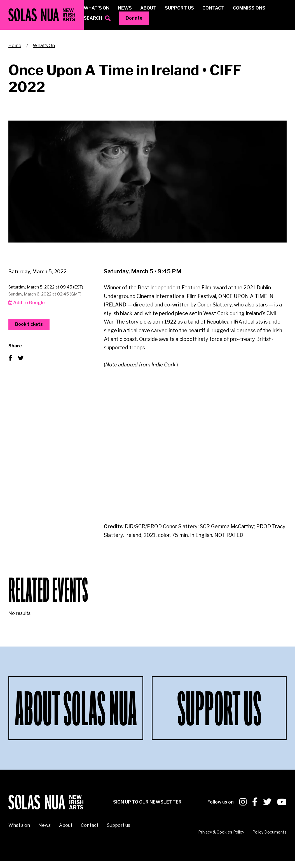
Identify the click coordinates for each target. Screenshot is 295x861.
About (148, 8)
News (125, 8)
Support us (179, 8)
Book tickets (29, 324)
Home (14, 45)
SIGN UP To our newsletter (147, 802)
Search (93, 18)
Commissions (249, 8)
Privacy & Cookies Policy (221, 832)
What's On (44, 45)
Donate (134, 18)
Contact (213, 8)
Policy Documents (269, 832)
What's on (96, 8)
